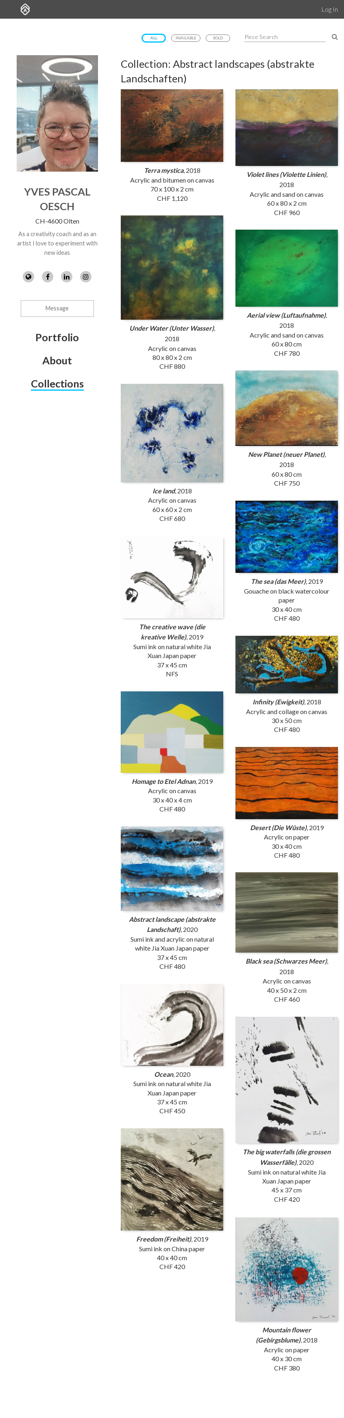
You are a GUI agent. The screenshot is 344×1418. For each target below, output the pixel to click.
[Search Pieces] (335, 36)
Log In (329, 9)
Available (186, 38)
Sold (218, 38)
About (57, 360)
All (153, 38)
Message (57, 308)
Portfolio (57, 337)
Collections (57, 383)
